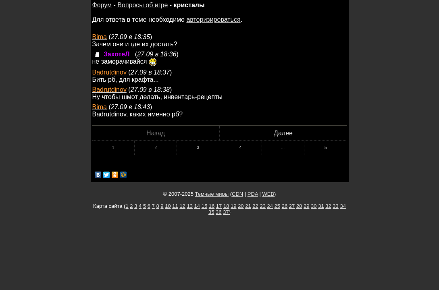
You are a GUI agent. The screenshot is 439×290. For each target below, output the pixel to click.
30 (313, 206)
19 (233, 206)
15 (204, 206)
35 (211, 212)
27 (292, 206)
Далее (283, 133)
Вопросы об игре (142, 5)
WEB (268, 194)
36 (218, 212)
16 (211, 206)
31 (321, 206)
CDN (237, 194)
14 (197, 206)
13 (189, 206)
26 (284, 206)
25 (277, 206)
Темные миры (212, 194)
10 (168, 206)
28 (299, 206)
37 (226, 212)
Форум (102, 5)
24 (270, 206)
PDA (253, 194)
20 (240, 206)
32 (328, 206)
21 (248, 206)
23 (262, 206)
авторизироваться (213, 19)
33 (335, 206)
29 (306, 206)
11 (175, 206)
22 (255, 206)
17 (219, 206)
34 (342, 206)
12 (182, 206)
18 (226, 206)
